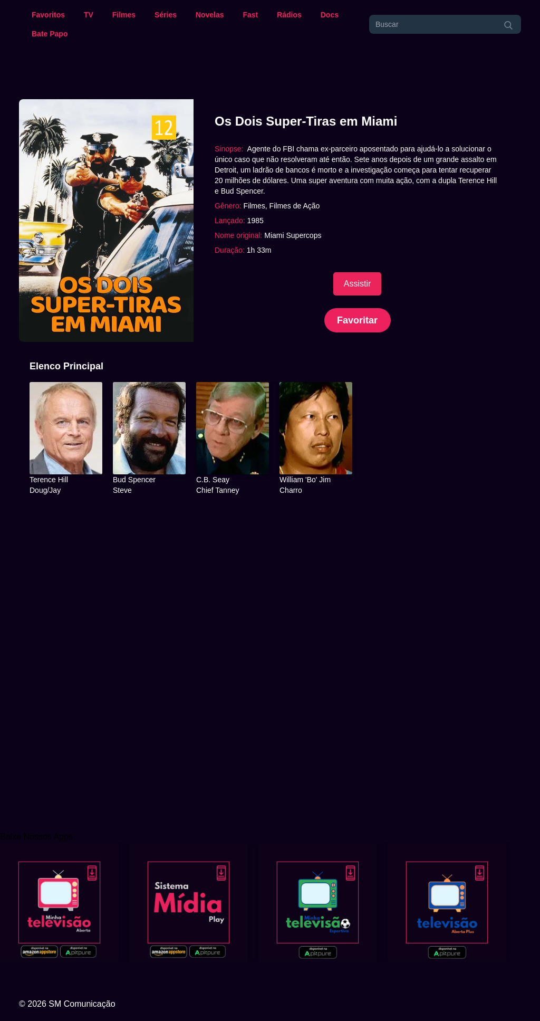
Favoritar (357, 320)
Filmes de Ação (294, 206)
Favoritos (48, 15)
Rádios (289, 15)
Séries (166, 15)
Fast (250, 15)
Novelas (210, 15)
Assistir (357, 283)
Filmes (124, 15)
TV (88, 15)
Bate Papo (50, 34)
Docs (330, 15)
